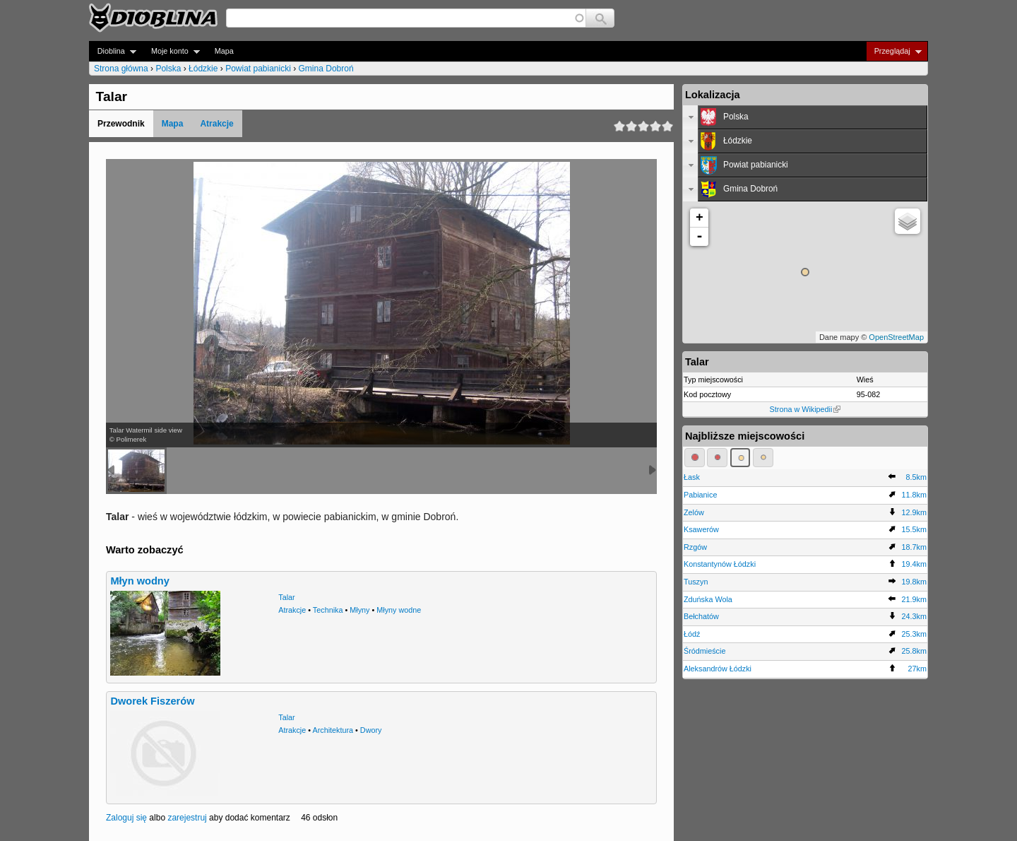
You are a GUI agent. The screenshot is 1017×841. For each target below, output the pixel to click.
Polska (168, 68)
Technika (328, 610)
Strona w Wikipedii (805, 409)
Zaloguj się (126, 818)
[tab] (805, 117)
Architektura (332, 730)
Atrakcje (216, 124)
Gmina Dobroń (326, 68)
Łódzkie (203, 68)
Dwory (371, 730)
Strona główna (121, 68)
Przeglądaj (894, 51)
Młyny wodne (398, 610)
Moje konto (171, 51)
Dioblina (112, 51)
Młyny (359, 610)
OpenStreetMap (896, 337)
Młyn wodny (139, 581)
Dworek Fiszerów (152, 701)
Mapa (224, 51)
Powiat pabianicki (258, 68)
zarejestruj (186, 818)
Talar (286, 597)
